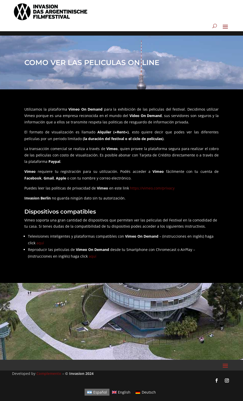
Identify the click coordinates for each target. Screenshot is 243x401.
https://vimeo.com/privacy (152, 183)
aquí (40, 238)
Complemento (48, 369)
